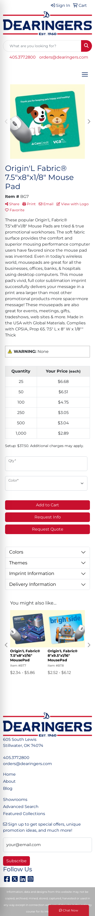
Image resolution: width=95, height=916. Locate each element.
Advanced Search (21, 806)
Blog (7, 788)
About (9, 781)
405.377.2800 (22, 57)
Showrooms (15, 799)
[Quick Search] (42, 46)
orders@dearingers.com (63, 57)
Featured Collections (24, 813)
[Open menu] (85, 74)
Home (9, 774)
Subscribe (16, 860)
